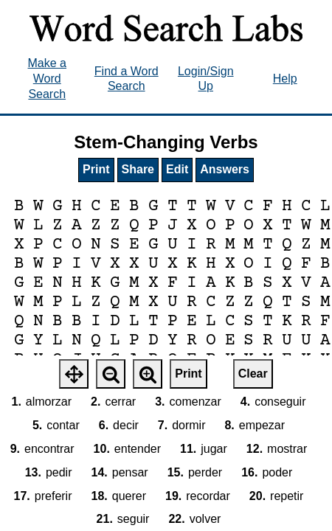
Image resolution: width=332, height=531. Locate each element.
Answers (224, 169)
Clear (253, 373)
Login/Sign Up (206, 79)
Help (285, 78)
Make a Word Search (47, 78)
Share (138, 169)
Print (96, 169)
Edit (177, 169)
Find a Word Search (126, 79)
